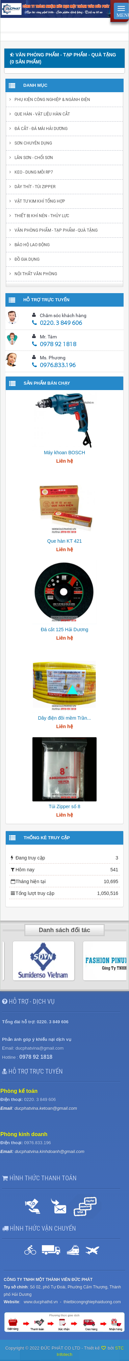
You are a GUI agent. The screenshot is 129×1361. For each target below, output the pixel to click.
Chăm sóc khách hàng (63, 315)
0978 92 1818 (54, 344)
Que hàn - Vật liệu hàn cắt (42, 114)
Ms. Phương (53, 357)
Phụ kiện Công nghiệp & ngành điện (52, 99)
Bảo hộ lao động (32, 244)
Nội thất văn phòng (36, 274)
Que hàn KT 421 (64, 541)
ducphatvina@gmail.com (40, 1048)
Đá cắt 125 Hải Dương (64, 629)
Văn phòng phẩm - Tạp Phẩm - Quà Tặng (56, 230)
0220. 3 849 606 (57, 323)
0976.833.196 (54, 365)
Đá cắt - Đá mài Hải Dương (41, 128)
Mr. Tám (48, 336)
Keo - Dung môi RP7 (34, 172)
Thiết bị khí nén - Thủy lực (42, 215)
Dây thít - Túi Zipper (35, 186)
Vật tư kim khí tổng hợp (40, 201)
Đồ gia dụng (27, 259)
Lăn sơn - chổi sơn (34, 157)
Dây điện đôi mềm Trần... (64, 718)
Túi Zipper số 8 (64, 806)
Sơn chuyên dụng (33, 143)
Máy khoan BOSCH (64, 452)
